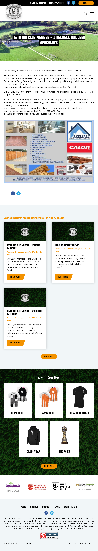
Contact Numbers (56, 3)
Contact (34, 507)
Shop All (49, 466)
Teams (57, 507)
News (23, 507)
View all (49, 357)
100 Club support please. (67, 245)
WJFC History (70, 507)
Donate (45, 507)
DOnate (86, 3)
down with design (86, 543)
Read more (15, 277)
